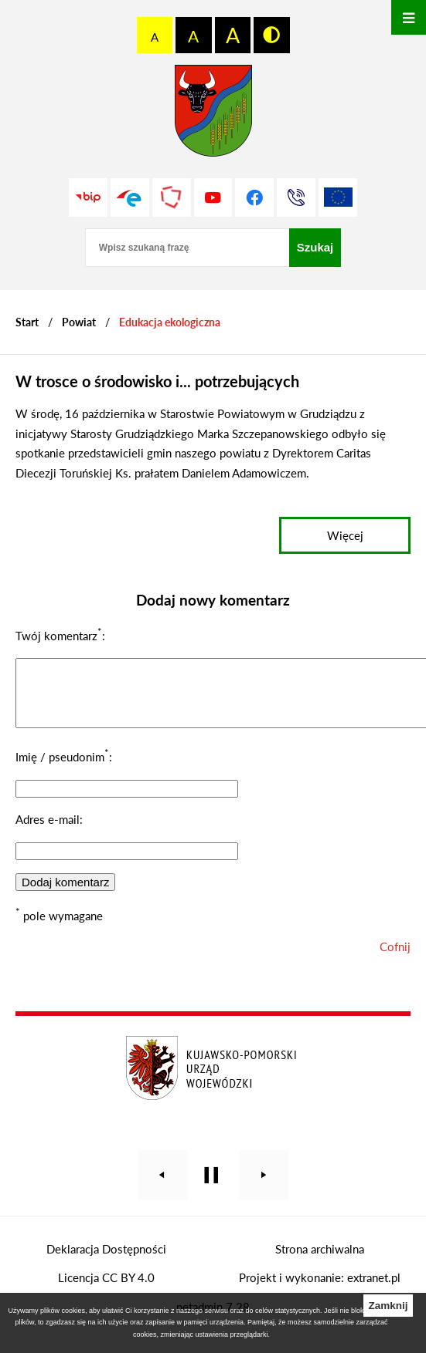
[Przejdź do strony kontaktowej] (296, 197)
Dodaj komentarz (65, 893)
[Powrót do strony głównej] (27, 322)
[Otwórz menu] (408, 17)
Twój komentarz (58, 636)
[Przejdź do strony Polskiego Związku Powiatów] (171, 197)
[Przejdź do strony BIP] (88, 197)
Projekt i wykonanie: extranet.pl (319, 1289)
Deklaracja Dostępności (106, 1260)
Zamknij (387, 1305)
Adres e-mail (47, 831)
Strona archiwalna (319, 1260)
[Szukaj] (315, 247)
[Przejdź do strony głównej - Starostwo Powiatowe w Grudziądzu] (213, 114)
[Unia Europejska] (338, 197)
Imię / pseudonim (62, 768)
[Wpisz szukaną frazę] (187, 247)
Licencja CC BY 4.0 (106, 1289)
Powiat (79, 322)
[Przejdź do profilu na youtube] (213, 197)
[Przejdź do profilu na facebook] (254, 197)
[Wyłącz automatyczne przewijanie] (211, 1187)
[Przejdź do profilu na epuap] (130, 197)
